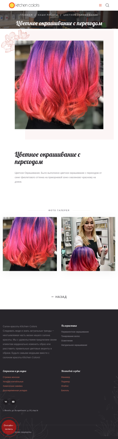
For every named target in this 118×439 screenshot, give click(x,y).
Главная (26, 14)
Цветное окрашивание (80, 14)
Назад (59, 297)
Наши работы (48, 14)
